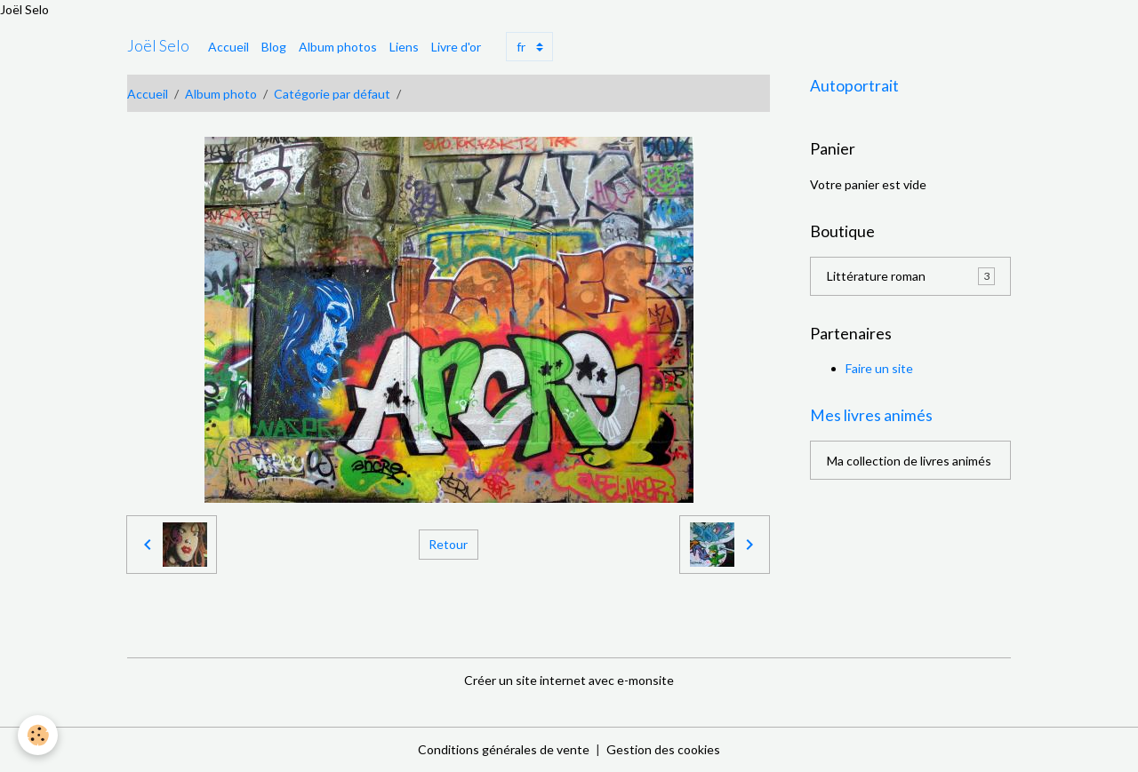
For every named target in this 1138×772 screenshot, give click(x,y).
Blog (273, 46)
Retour (448, 544)
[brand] (158, 46)
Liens (404, 46)
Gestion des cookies (663, 749)
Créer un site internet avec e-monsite (569, 680)
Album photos (338, 46)
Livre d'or (456, 46)
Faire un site (879, 368)
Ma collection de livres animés (909, 460)
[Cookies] (38, 735)
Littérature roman (911, 276)
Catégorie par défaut (332, 93)
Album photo (221, 93)
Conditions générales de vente (503, 749)
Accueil (228, 46)
